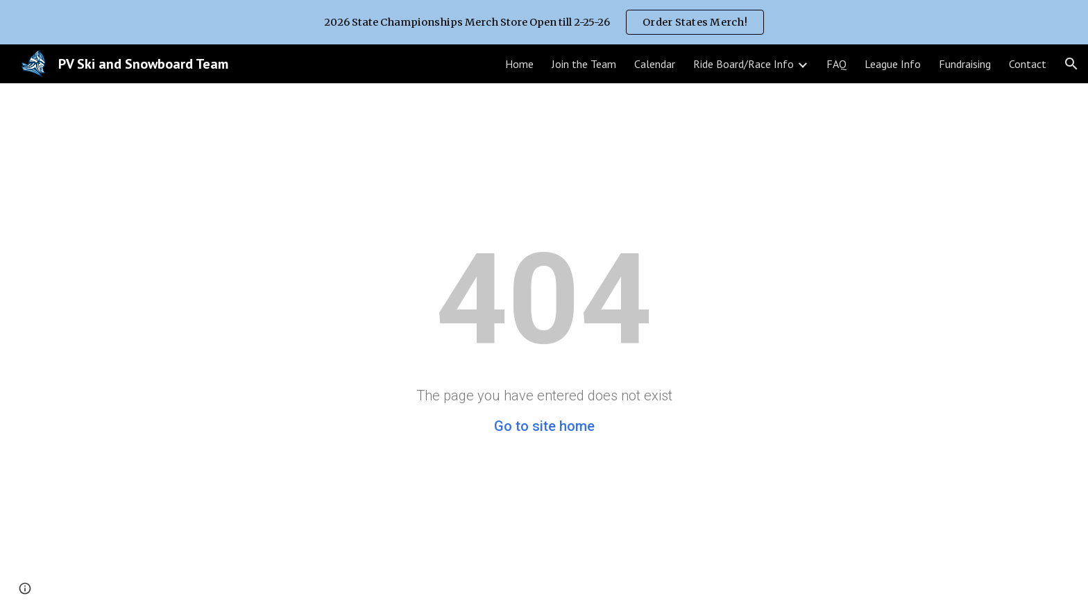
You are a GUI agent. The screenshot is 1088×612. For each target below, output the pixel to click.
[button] (1071, 63)
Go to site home (544, 426)
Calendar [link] (654, 64)
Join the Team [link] (584, 64)
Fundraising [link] (965, 64)
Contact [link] (1027, 64)
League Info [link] (893, 64)
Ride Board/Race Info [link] (743, 64)
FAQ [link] (836, 64)
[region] (544, 22)
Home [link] (519, 64)
